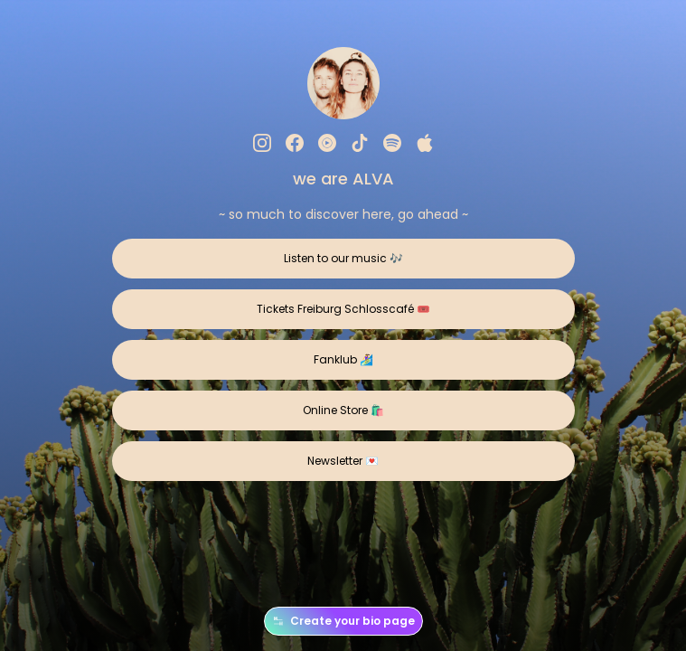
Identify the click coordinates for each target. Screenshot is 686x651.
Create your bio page (343, 621)
